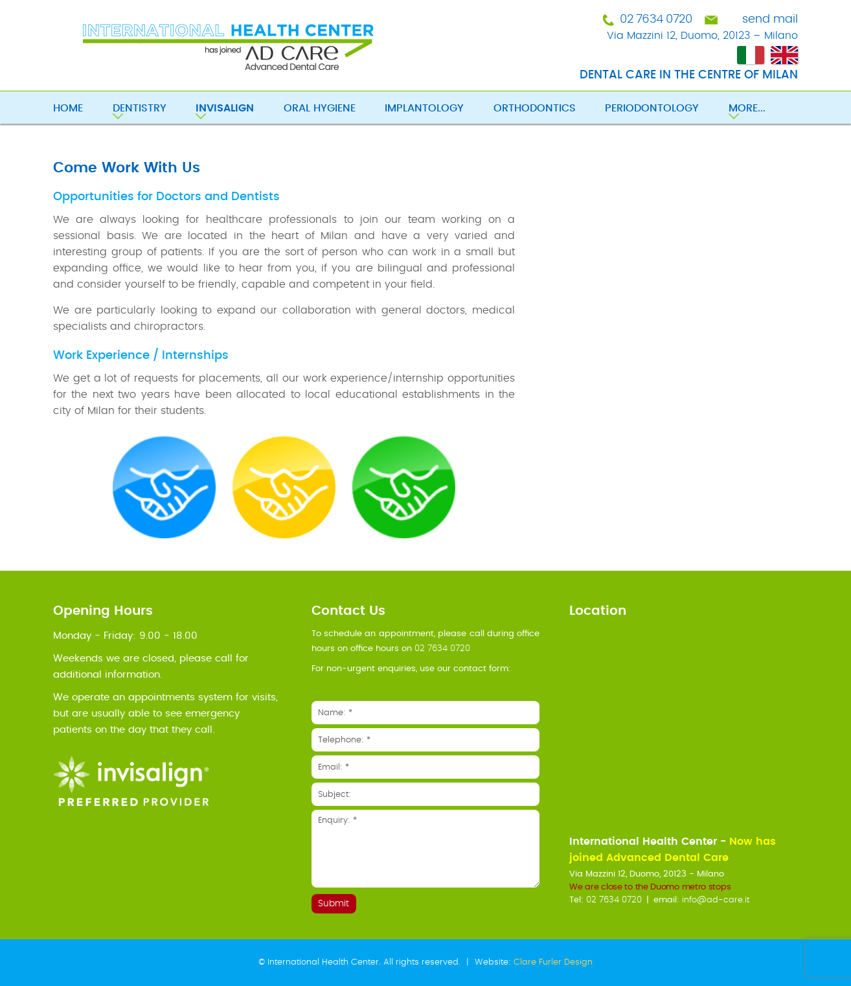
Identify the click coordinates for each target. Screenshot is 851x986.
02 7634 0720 (656, 19)
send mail (770, 19)
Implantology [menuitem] (424, 108)
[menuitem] (240, 109)
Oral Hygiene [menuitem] (320, 108)
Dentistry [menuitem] (139, 108)
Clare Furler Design (553, 962)
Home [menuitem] (68, 108)
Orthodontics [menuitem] (535, 108)
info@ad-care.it (715, 900)
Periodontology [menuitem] (652, 108)
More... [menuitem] (747, 108)
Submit (333, 903)
